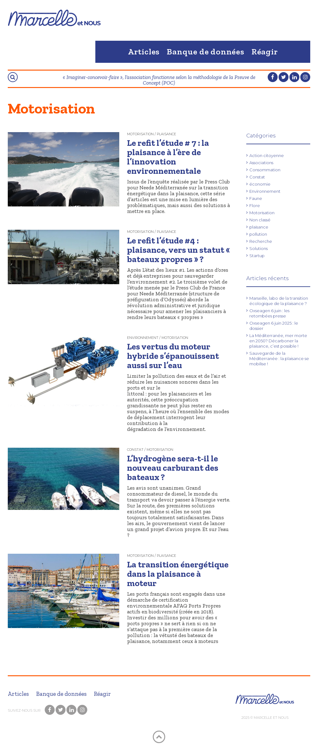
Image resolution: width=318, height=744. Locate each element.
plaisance (258, 226)
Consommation (264, 169)
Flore (254, 205)
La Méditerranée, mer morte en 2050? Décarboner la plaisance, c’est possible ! (278, 341)
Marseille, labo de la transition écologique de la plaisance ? (278, 301)
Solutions (258, 248)
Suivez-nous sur (25, 710)
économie (259, 184)
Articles (144, 52)
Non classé (259, 219)
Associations (261, 162)
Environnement (264, 191)
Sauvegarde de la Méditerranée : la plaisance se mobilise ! (279, 358)
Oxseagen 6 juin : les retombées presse (269, 313)
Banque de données (205, 52)
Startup (257, 255)
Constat (257, 176)
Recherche (260, 241)
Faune (255, 198)
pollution (258, 234)
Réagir (265, 52)
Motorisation (262, 212)
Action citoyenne (266, 155)
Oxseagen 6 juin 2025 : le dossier (273, 326)
